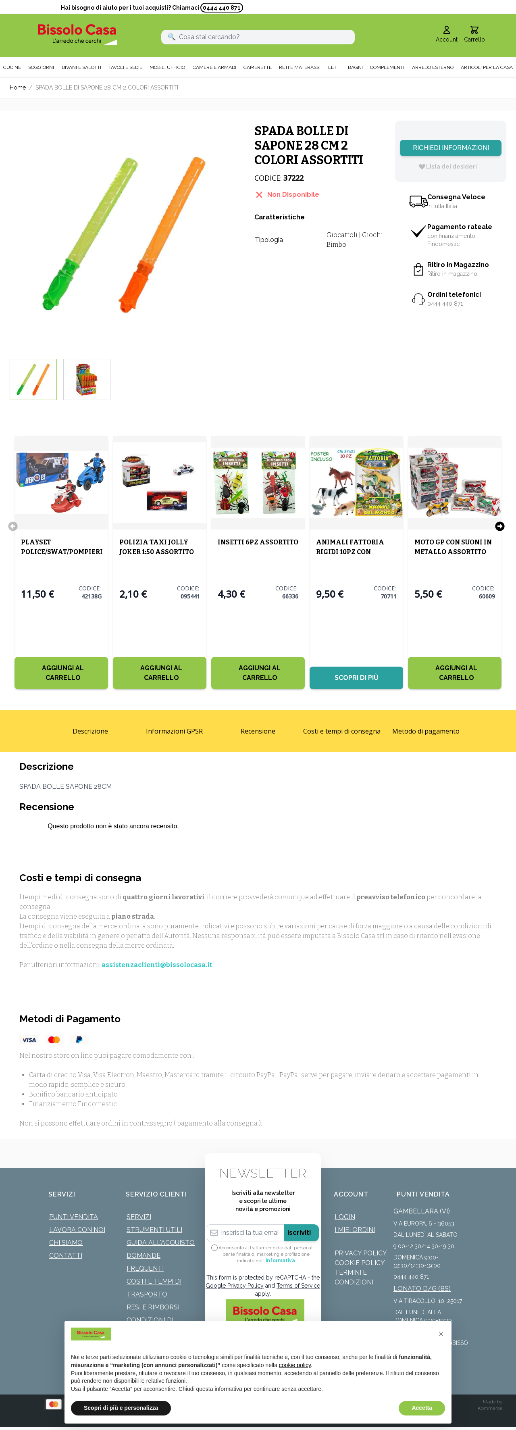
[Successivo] (500, 525)
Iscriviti (299, 1232)
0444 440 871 (222, 7)
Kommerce (490, 1407)
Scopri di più (357, 677)
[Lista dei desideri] (447, 166)
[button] (441, 1334)
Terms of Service (298, 1285)
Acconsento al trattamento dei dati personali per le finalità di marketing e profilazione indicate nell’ (266, 1253)
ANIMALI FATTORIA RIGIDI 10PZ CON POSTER (350, 551)
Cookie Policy (360, 1262)
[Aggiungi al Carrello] (61, 672)
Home (18, 86)
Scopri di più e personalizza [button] (121, 1408)
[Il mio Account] (447, 34)
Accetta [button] (422, 1408)
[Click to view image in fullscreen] (124, 234)
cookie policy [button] (295, 1365)
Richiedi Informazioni (451, 147)
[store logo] (77, 34)
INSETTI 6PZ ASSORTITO (258, 541)
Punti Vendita (73, 1216)
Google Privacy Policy (235, 1285)
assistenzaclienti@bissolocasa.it (157, 964)
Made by (492, 1401)
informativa (280, 1260)
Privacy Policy (361, 1252)
